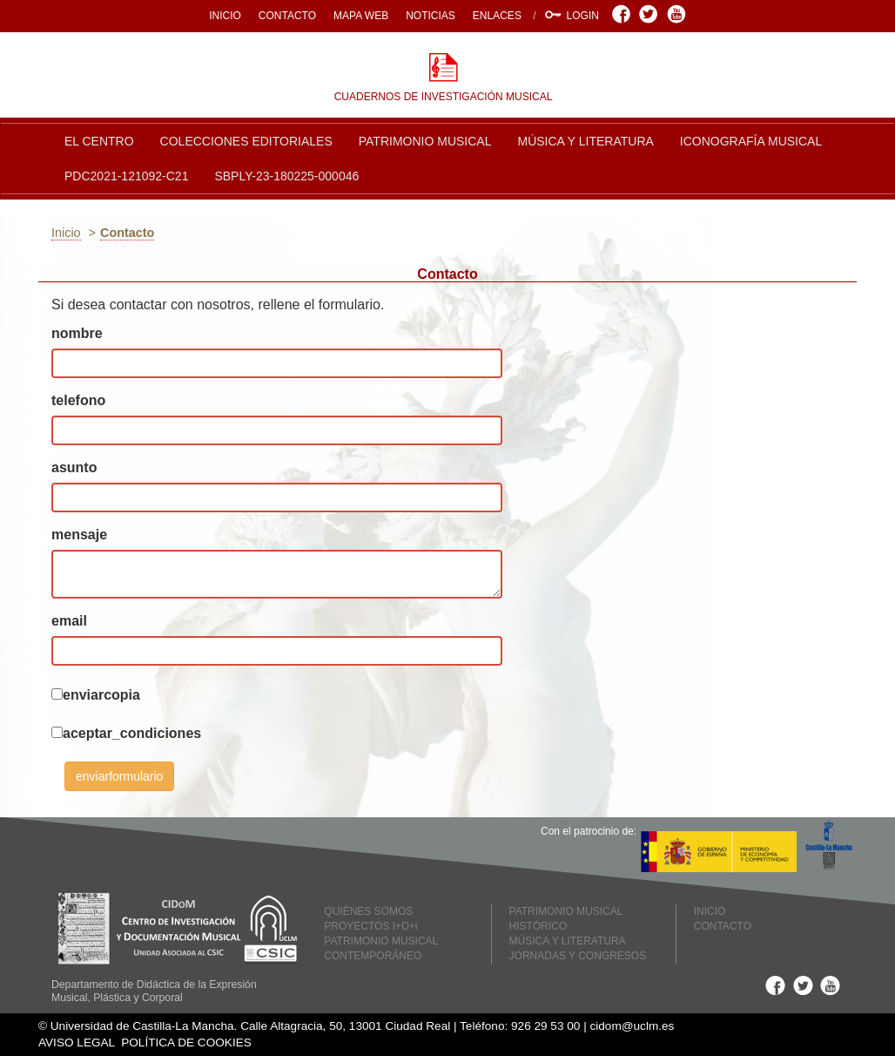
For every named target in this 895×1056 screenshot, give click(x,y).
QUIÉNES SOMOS (368, 911)
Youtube (678, 13)
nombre (77, 333)
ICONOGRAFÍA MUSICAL (751, 141)
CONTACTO (287, 16)
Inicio (66, 233)
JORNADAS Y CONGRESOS (578, 956)
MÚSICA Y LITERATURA (585, 141)
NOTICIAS (430, 16)
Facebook (624, 13)
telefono (78, 400)
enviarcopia (101, 694)
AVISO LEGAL (76, 1042)
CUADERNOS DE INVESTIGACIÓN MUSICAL (443, 97)
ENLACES (497, 16)
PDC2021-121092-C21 (126, 176)
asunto (74, 467)
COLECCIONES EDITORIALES (246, 141)
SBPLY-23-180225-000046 (286, 176)
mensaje (79, 534)
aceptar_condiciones (132, 733)
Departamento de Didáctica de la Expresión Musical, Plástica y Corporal (154, 991)
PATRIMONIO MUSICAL (425, 141)
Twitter (651, 13)
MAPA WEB (360, 16)
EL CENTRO (99, 141)
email (69, 620)
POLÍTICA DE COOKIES (186, 1042)
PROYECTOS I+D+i (370, 926)
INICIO (225, 16)
